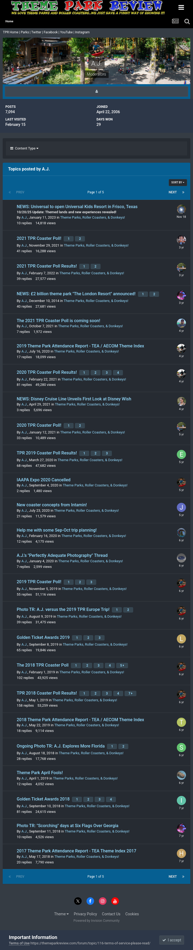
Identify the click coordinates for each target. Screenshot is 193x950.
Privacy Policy (85, 914)
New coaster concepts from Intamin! (52, 504)
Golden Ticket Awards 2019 (44, 637)
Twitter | (37, 32)
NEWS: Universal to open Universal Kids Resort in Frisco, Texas (77, 206)
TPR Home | (11, 32)
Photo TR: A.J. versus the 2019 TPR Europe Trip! (64, 609)
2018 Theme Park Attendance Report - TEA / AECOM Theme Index (80, 719)
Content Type (24, 148)
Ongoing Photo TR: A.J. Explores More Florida (61, 746)
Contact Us (111, 914)
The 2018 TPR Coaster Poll (43, 665)
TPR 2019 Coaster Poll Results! (47, 453)
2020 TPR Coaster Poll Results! (47, 372)
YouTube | (67, 32)
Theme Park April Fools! (40, 772)
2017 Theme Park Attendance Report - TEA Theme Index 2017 (76, 850)
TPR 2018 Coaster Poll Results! (47, 693)
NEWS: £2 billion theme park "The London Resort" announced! (77, 293)
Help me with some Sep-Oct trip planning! (57, 530)
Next (173, 192)
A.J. (24, 217)
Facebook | (52, 32)
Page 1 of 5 (97, 192)
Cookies (132, 914)
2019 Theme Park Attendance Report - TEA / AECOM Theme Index (80, 345)
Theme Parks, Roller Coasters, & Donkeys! (92, 217)
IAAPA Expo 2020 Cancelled (44, 479)
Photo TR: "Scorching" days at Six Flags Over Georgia (67, 825)
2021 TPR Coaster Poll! (39, 238)
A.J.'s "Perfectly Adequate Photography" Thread (62, 555)
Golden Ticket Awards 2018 (44, 799)
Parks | (26, 32)
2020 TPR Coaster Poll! (39, 425)
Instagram (82, 32)
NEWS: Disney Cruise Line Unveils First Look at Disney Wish (74, 398)
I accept (171, 940)
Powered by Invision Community (97, 921)
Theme (61, 914)
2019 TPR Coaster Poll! (39, 581)
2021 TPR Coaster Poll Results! (47, 266)
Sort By (177, 182)
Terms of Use (19, 943)
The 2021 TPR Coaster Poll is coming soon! (58, 320)
